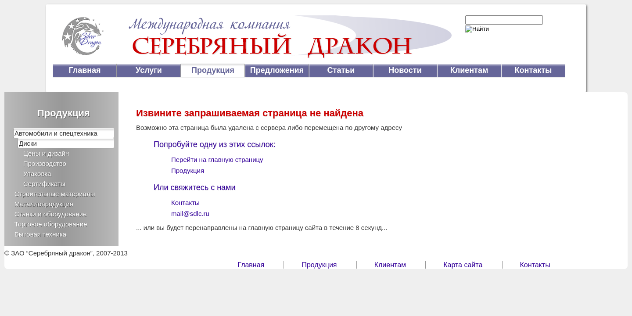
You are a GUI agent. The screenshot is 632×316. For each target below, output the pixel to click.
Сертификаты (44, 183)
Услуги (149, 70)
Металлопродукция (43, 204)
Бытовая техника (40, 234)
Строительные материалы (54, 194)
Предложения (277, 70)
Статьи (341, 70)
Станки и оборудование (50, 214)
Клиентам (469, 70)
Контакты (533, 70)
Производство (44, 163)
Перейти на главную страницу (217, 159)
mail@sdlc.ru (190, 213)
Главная (84, 70)
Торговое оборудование (50, 224)
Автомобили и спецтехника (55, 133)
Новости (404, 70)
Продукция (212, 70)
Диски (28, 143)
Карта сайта (462, 265)
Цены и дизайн (46, 153)
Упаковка (37, 173)
